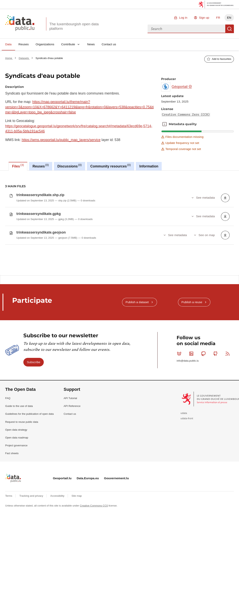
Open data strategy (16, 458)
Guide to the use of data (19, 435)
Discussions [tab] (69, 165)
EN (229, 17)
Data (8, 44)
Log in (183, 17)
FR (218, 17)
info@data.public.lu (188, 389)
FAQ (7, 427)
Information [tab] (148, 166)
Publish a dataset (137, 331)
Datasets (24, 58)
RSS (228, 382)
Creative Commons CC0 (94, 534)
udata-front (187, 447)
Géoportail (182, 87)
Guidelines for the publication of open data (29, 443)
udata (184, 442)
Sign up (204, 17)
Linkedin (192, 382)
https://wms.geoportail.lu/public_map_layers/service (61, 140)
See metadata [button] (205, 197)
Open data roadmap (16, 466)
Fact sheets (11, 482)
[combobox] (186, 29)
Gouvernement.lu (116, 507)
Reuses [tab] (41, 165)
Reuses (23, 44)
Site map (77, 525)
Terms (9, 525)
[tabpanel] (119, 223)
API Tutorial (70, 427)
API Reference (72, 435)
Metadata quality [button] (164, 124)
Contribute (68, 44)
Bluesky (180, 382)
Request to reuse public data (21, 450)
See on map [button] (207, 235)
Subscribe (33, 391)
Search (229, 29)
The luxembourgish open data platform (74, 26)
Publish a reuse (191, 331)
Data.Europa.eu (88, 507)
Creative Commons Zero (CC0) (186, 114)
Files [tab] (18, 165)
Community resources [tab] (110, 165)
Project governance (16, 474)
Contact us (109, 44)
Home (9, 58)
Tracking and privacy (31, 525)
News (91, 44)
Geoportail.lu (62, 507)
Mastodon (204, 382)
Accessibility (57, 525)
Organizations (45, 44)
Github (216, 382)
